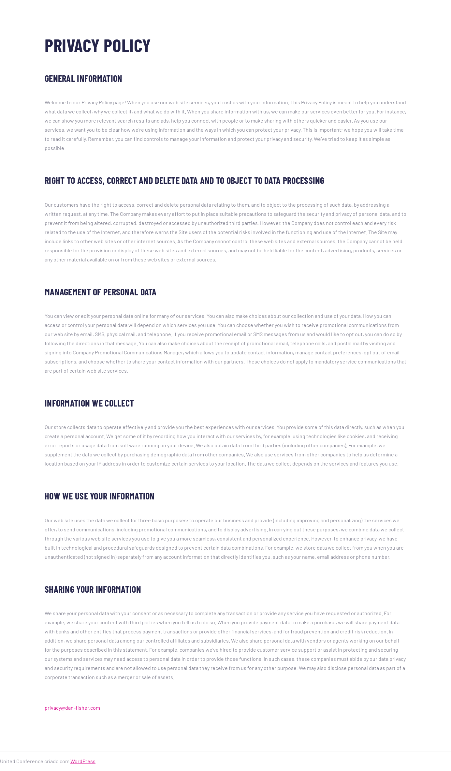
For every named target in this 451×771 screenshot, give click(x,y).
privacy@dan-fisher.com (72, 707)
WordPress (82, 761)
